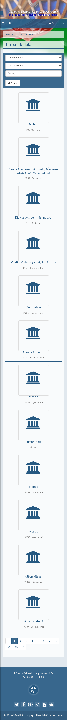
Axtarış (13, 83)
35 (16, 647)
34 (9, 647)
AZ (62, 23)
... (56, 641)
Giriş (52, 23)
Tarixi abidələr (27, 34)
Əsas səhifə (11, 34)
